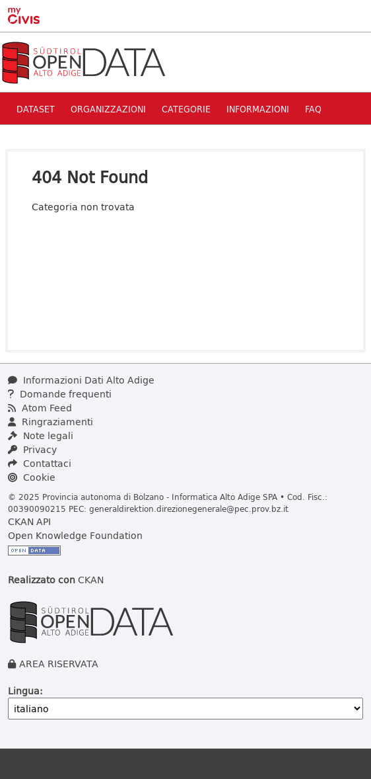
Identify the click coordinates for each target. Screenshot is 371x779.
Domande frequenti (60, 394)
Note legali (40, 435)
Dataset (36, 109)
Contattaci (39, 463)
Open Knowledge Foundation (75, 535)
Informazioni (257, 109)
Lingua (24, 691)
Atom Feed (40, 408)
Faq (313, 109)
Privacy (32, 449)
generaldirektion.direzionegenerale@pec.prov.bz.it (188, 508)
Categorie (186, 109)
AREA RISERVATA (58, 664)
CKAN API (29, 521)
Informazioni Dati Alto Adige (81, 380)
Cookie (31, 477)
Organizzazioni (108, 109)
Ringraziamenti (50, 422)
